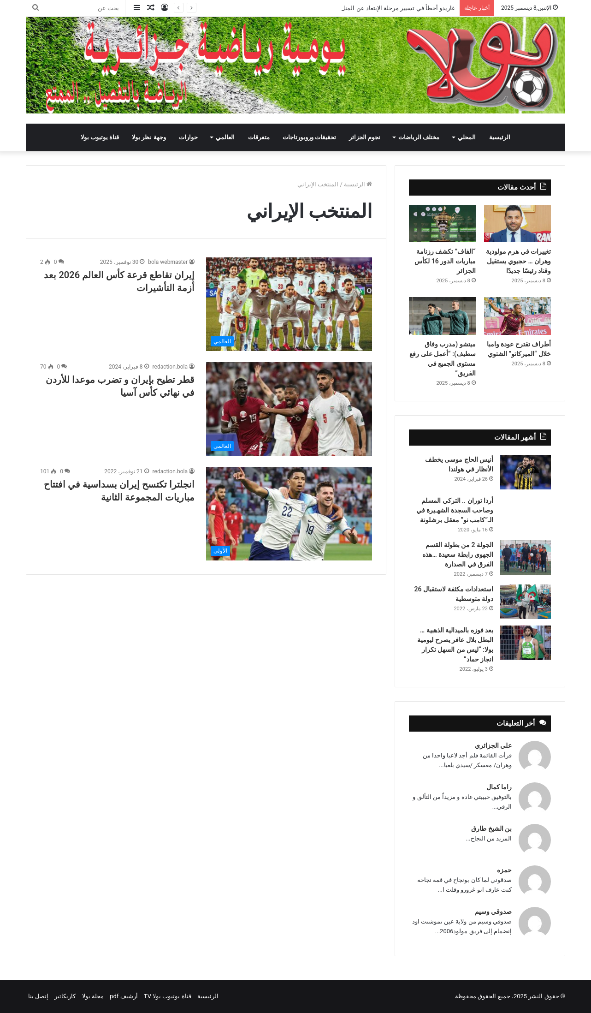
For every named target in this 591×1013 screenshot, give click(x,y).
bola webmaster (168, 262)
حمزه (504, 870)
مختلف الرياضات (418, 137)
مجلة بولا (93, 996)
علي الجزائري (493, 745)
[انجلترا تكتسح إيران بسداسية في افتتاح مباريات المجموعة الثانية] (289, 513)
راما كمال (499, 787)
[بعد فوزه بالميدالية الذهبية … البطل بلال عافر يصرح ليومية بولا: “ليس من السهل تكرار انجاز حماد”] (525, 643)
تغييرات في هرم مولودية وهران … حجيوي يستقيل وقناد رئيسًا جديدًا (518, 261)
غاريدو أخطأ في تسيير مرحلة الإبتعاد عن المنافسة (393, 8)
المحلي (467, 137)
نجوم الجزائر (364, 137)
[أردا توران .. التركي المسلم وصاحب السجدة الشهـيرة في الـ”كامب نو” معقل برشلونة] (525, 508)
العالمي (225, 137)
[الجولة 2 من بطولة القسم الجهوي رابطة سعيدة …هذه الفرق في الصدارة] (525, 557)
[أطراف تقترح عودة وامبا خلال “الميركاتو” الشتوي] (517, 316)
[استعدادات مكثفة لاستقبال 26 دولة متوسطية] (525, 601)
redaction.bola (170, 366)
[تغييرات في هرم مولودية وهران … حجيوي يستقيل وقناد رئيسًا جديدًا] (517, 224)
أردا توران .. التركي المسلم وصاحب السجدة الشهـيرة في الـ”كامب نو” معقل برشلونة (454, 510)
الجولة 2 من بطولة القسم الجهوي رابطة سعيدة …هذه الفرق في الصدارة (457, 554)
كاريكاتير (65, 996)
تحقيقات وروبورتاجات (309, 137)
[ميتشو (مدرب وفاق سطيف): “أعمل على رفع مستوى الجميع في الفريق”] (442, 316)
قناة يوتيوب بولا (100, 137)
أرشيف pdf (123, 996)
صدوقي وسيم (493, 911)
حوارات (188, 137)
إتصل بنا (38, 996)
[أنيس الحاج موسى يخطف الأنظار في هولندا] (525, 472)
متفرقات (259, 137)
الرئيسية (499, 137)
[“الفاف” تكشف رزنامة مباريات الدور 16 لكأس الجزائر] (442, 224)
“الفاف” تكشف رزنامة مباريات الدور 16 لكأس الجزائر (444, 261)
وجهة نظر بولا (148, 137)
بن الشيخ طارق (491, 828)
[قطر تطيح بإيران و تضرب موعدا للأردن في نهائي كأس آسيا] (289, 409)
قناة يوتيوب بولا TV (167, 996)
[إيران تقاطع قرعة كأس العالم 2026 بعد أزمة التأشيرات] (289, 304)
